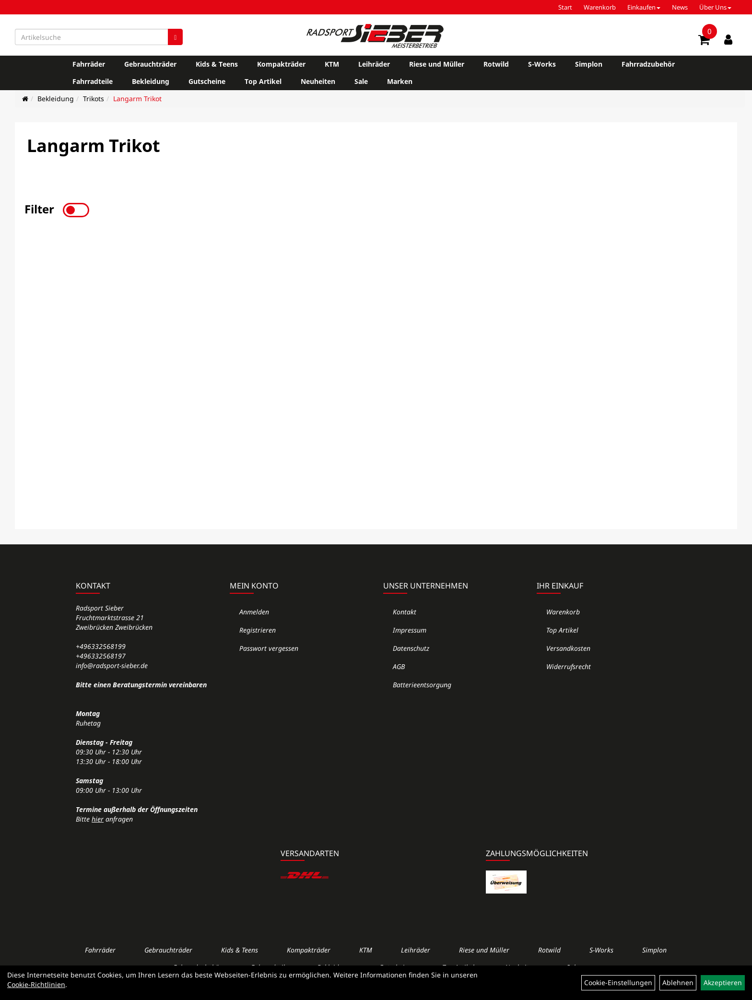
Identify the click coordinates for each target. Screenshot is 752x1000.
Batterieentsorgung (422, 684)
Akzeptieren (723, 982)
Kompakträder (281, 64)
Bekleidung (150, 81)
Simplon (588, 64)
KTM (332, 64)
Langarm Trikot (137, 98)
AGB (399, 666)
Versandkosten (568, 648)
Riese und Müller (436, 64)
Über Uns (715, 7)
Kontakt (404, 611)
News (680, 7)
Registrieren (257, 630)
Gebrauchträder (150, 64)
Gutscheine (206, 81)
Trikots (93, 98)
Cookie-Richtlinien (36, 984)
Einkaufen (643, 7)
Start (565, 7)
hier (98, 819)
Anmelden (254, 611)
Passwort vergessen (268, 648)
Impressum (409, 630)
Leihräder (374, 64)
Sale (361, 81)
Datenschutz (411, 648)
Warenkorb (600, 7)
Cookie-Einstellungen (618, 982)
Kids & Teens (217, 64)
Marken (399, 81)
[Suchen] (175, 37)
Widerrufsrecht (568, 666)
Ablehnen (677, 982)
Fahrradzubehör (648, 64)
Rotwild (496, 64)
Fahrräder (88, 64)
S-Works (542, 64)
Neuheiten (318, 81)
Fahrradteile (92, 81)
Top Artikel (263, 81)
